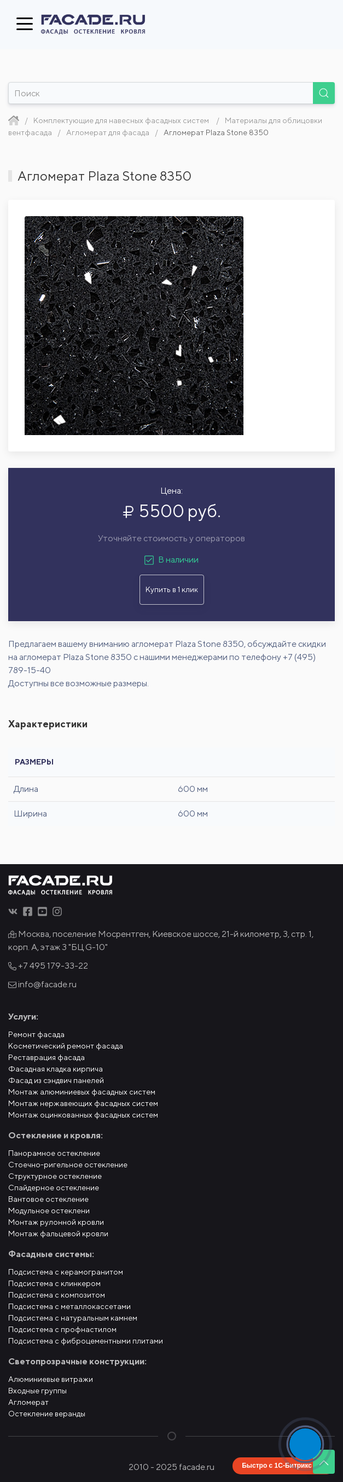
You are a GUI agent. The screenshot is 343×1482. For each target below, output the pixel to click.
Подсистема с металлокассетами (69, 1306)
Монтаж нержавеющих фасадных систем (83, 1103)
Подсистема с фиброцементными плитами (85, 1340)
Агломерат (28, 1402)
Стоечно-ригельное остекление (67, 1164)
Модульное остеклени (49, 1210)
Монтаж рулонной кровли (56, 1222)
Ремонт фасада (36, 1034)
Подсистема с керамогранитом (65, 1271)
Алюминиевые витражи (50, 1379)
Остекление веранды (46, 1413)
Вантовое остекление (48, 1199)
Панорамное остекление (54, 1153)
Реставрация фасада (46, 1057)
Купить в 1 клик (172, 589)
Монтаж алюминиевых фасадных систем (81, 1091)
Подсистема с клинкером (54, 1283)
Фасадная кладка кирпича (55, 1068)
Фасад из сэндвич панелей (56, 1080)
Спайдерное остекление (53, 1187)
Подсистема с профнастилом (62, 1329)
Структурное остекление (55, 1176)
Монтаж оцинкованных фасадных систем (83, 1114)
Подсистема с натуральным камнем (72, 1317)
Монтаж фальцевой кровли (58, 1233)
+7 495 (48, 965)
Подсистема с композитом (56, 1294)
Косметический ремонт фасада (65, 1045)
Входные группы (37, 1390)
